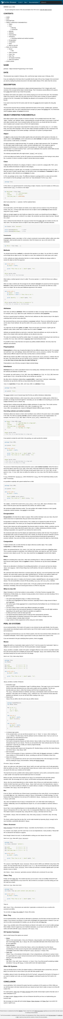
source (10, 6)
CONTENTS (8, 14)
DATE (7, 19)
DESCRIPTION (10, 20)
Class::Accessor (13, 52)
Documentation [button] (33, 2)
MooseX (44, 753)
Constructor (14, 29)
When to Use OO (13, 45)
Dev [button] (25, 2)
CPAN (13, 6)
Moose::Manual (40, 760)
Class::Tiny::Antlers (18, 912)
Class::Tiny (12, 54)
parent (7, 395)
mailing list (60, 1015)
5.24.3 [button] (20, 2)
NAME (8, 17)
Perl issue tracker (52, 1015)
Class (10, 26)
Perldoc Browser (8, 2)
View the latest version (46, 9)
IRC (17, 1017)
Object (10, 24)
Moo (12, 50)
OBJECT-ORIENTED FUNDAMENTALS (16, 22)
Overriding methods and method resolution (22, 38)
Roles (10, 43)
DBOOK (20, 1010)
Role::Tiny (11, 56)
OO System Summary (14, 57)
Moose (10, 49)
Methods (11, 31)
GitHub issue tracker (38, 1010)
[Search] (51, 2)
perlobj (36, 103)
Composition (12, 42)
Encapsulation (12, 40)
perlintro (46, 109)
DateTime (27, 339)
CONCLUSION (10, 61)
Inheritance (12, 36)
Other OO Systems (14, 59)
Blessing (13, 27)
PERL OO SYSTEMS (11, 47)
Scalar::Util (41, 220)
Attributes (11, 33)
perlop (14, 111)
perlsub (21, 111)
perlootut (6, 6)
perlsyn (10, 111)
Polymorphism (12, 34)
